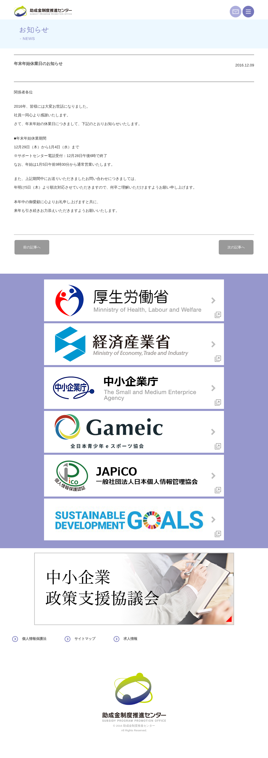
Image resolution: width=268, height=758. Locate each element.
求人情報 (130, 639)
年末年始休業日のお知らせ (38, 63)
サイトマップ (84, 639)
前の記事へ (32, 247)
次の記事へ (236, 247)
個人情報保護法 (34, 639)
